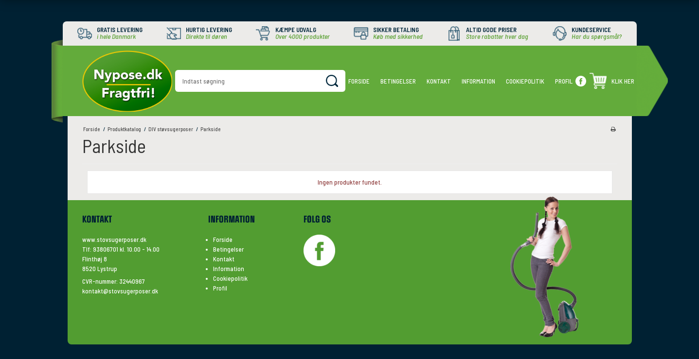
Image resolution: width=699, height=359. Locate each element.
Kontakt (439, 81)
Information (478, 81)
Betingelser (398, 81)
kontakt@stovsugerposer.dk (120, 291)
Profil (564, 81)
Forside (359, 81)
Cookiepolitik (525, 81)
